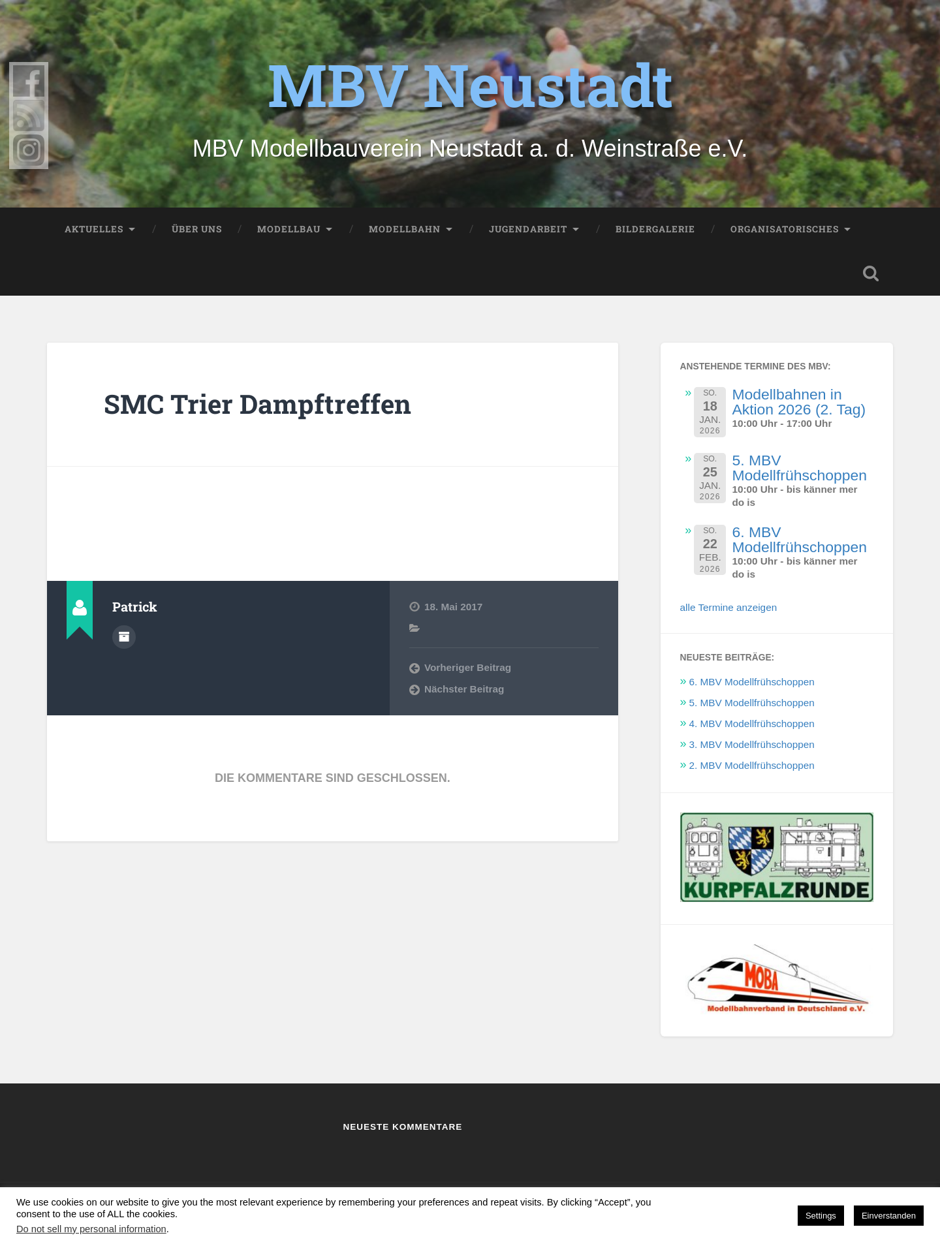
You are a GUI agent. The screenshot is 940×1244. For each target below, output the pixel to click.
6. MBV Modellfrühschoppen (799, 539)
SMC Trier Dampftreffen (257, 403)
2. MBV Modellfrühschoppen (752, 765)
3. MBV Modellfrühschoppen (752, 744)
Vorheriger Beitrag (467, 667)
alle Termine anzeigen (728, 607)
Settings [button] (821, 1216)
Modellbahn (405, 229)
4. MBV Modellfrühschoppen (752, 723)
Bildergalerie (655, 229)
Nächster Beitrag (464, 688)
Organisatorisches (784, 229)
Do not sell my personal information (91, 1229)
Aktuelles (94, 229)
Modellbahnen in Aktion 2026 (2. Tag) (799, 402)
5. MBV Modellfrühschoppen (799, 468)
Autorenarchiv (124, 637)
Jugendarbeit (528, 229)
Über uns (197, 229)
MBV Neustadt (470, 84)
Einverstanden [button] (889, 1216)
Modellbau (289, 229)
